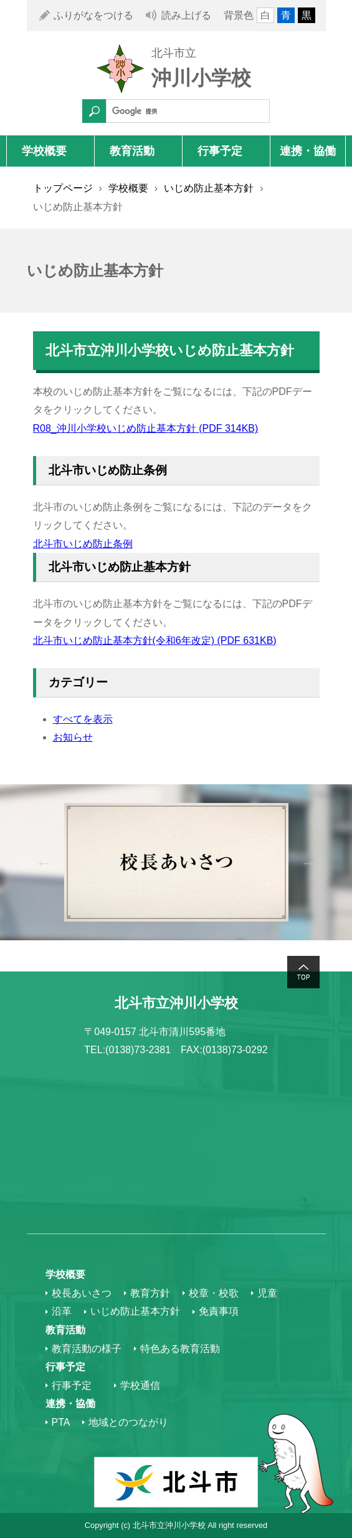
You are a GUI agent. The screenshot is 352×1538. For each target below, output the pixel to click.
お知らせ (73, 737)
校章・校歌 (214, 1293)
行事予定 (219, 151)
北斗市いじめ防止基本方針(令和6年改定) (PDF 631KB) (155, 640)
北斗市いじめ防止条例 (83, 543)
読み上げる (186, 15)
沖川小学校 (201, 78)
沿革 (62, 1311)
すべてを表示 (83, 719)
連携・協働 (308, 151)
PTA (61, 1422)
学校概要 (44, 151)
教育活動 (132, 151)
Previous (44, 862)
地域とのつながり (128, 1422)
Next (308, 862)
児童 (267, 1293)
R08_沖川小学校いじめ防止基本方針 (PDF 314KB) (146, 428)
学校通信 (140, 1385)
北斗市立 (173, 53)
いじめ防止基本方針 (209, 188)
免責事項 (219, 1311)
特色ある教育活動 (180, 1348)
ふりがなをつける (93, 15)
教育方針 (150, 1293)
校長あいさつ (82, 1293)
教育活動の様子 (86, 1348)
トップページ (63, 188)
